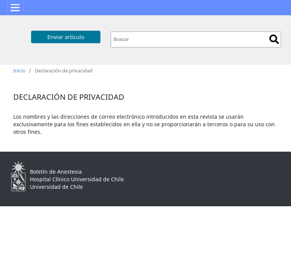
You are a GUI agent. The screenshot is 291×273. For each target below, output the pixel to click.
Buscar (274, 39)
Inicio (19, 70)
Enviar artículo (65, 37)
